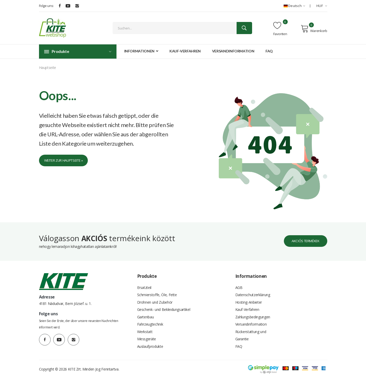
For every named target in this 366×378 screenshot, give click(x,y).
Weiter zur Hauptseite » (66, 160)
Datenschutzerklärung (252, 291)
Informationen (141, 51)
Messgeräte (146, 338)
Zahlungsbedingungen (252, 314)
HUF (321, 5)
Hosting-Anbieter (248, 299)
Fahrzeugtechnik (150, 322)
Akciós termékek (303, 237)
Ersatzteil (144, 283)
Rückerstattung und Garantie (250, 334)
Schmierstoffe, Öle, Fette (157, 291)
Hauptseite (47, 67)
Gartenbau (145, 314)
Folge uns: (46, 5)
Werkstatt (145, 330)
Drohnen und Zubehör (155, 299)
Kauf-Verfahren (185, 51)
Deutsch (294, 5)
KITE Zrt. (75, 368)
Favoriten (280, 28)
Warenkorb (314, 28)
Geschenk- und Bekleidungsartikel (163, 307)
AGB (239, 283)
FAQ (269, 51)
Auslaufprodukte (150, 345)
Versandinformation (233, 51)
